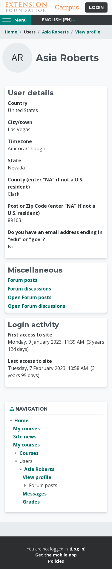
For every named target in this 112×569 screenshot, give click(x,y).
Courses (29, 453)
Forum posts (22, 280)
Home (11, 32)
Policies (56, 561)
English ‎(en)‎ (57, 19)
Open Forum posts (29, 297)
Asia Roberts (55, 32)
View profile (87, 32)
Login (96, 7)
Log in (77, 549)
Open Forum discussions (36, 306)
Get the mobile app (56, 555)
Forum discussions (29, 288)
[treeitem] (56, 461)
